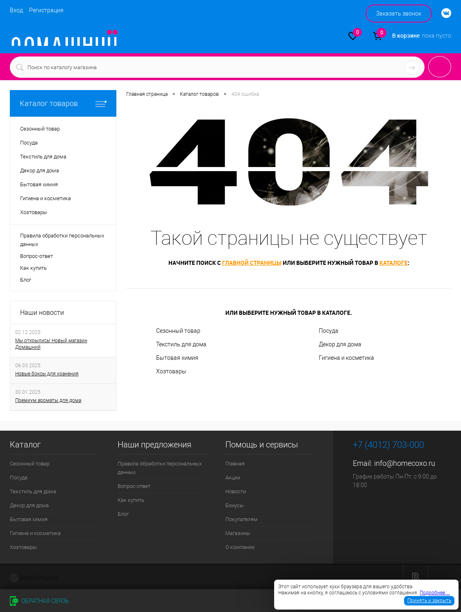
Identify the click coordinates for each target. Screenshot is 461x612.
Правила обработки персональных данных (62, 240)
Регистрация (46, 10)
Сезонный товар (178, 330)
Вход (16, 10)
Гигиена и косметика (346, 358)
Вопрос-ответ (36, 256)
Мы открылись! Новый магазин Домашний (51, 344)
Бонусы (234, 505)
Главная (235, 464)
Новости (235, 491)
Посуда (328, 330)
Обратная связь (39, 601)
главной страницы (252, 262)
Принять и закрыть (429, 600)
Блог (25, 280)
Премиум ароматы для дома (48, 400)
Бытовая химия (177, 358)
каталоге (393, 262)
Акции (232, 477)
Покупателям (241, 519)
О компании (239, 547)
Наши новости (42, 312)
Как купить (33, 268)
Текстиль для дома (181, 344)
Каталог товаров (63, 103)
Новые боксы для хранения (47, 374)
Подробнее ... (435, 593)
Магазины (237, 533)
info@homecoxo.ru (404, 463)
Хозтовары (171, 371)
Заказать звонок (398, 13)
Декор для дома (340, 344)
